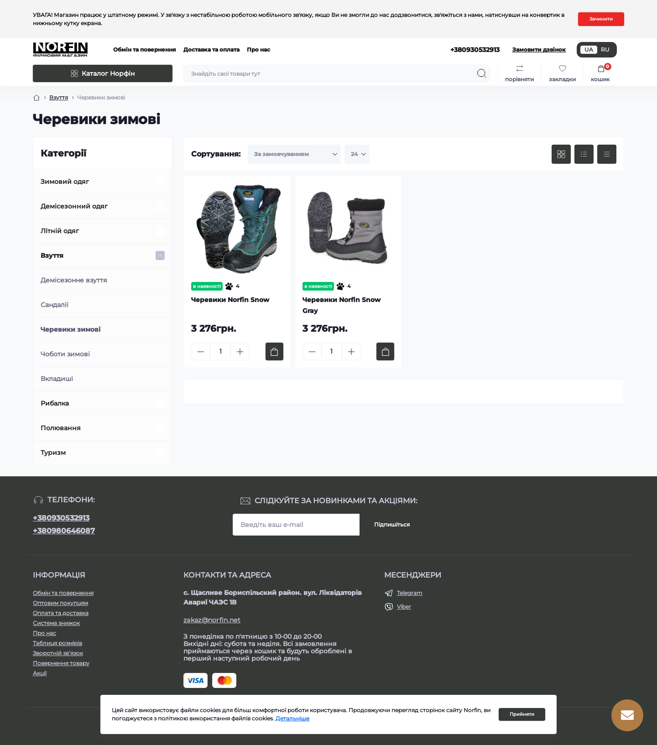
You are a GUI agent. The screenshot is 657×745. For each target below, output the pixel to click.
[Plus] (240, 351)
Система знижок (56, 623)
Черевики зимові (70, 329)
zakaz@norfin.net (211, 620)
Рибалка (55, 403)
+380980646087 (64, 530)
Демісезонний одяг (74, 206)
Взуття (52, 255)
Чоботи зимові (65, 354)
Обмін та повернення (144, 49)
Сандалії (54, 305)
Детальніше (292, 718)
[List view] (584, 154)
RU (605, 49)
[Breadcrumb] (36, 97)
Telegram (409, 592)
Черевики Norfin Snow (230, 300)
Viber (404, 606)
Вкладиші (57, 379)
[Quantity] (220, 351)
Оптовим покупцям (60, 602)
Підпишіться (392, 524)
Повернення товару (61, 663)
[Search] (482, 73)
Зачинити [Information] (601, 19)
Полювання (61, 428)
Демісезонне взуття (74, 280)
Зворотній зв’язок (58, 653)
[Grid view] (561, 154)
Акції (40, 673)
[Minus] (201, 351)
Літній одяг (60, 231)
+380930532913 (61, 518)
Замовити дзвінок (539, 49)
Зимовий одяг (65, 181)
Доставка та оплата (211, 49)
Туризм (53, 452)
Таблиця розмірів (57, 643)
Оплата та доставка (61, 613)
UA (588, 49)
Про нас (258, 49)
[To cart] (274, 351)
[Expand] (160, 181)
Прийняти (522, 714)
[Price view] (606, 154)
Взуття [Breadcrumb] (58, 97)
